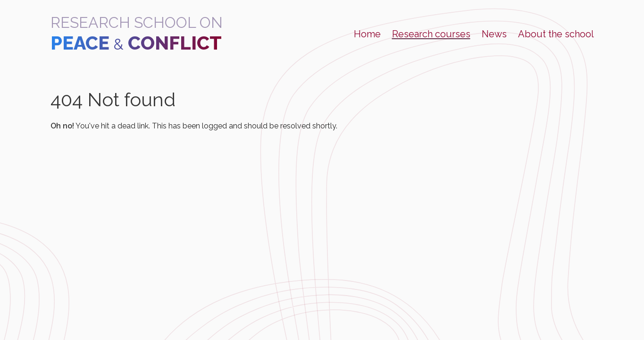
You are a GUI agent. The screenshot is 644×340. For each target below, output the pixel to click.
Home (367, 34)
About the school (556, 34)
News (494, 34)
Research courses (431, 34)
